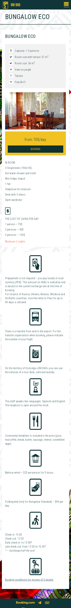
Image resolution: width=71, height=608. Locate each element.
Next (61, 111)
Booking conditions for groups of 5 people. (29, 579)
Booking (36, 149)
